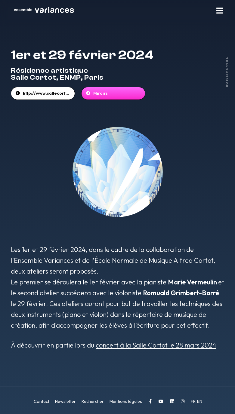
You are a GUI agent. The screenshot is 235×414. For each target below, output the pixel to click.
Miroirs (100, 93)
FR (193, 401)
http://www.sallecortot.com (49, 93)
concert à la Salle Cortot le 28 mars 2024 (156, 345)
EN (199, 401)
